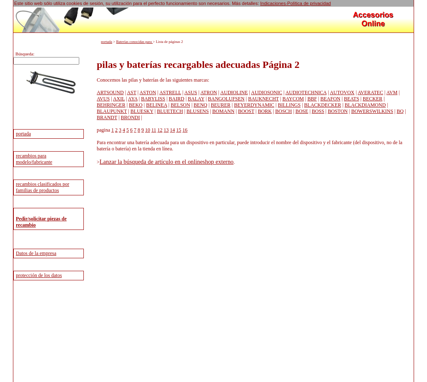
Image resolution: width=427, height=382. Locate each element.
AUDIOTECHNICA (306, 92)
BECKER (372, 99)
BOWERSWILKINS (372, 111)
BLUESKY (142, 111)
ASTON (148, 92)
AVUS (103, 99)
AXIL (119, 99)
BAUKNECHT (263, 99)
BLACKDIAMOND (365, 105)
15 (178, 130)
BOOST (246, 111)
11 (153, 130)
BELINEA (156, 105)
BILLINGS (289, 105)
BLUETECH (170, 111)
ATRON (209, 92)
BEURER (220, 105)
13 (166, 130)
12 (160, 130)
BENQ (200, 105)
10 (147, 130)
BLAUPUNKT (112, 111)
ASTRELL (170, 92)
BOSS (318, 111)
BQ (400, 111)
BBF (312, 99)
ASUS (190, 92)
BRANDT (107, 117)
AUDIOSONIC (266, 92)
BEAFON (330, 99)
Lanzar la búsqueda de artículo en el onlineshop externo (167, 161)
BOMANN (223, 111)
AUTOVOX (342, 92)
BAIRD (176, 99)
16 (185, 130)
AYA (133, 99)
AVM (392, 92)
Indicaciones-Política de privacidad (295, 3)
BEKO (136, 105)
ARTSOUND (110, 92)
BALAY (196, 99)
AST (131, 92)
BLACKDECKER (322, 105)
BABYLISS (153, 99)
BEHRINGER (111, 105)
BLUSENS (197, 111)
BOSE (301, 111)
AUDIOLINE (234, 92)
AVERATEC (370, 92)
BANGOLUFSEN (226, 99)
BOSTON (338, 111)
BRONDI (130, 117)
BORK (264, 111)
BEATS (351, 99)
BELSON (180, 105)
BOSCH (283, 111)
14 (172, 130)
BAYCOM (293, 99)
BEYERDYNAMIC (254, 105)
